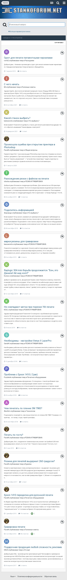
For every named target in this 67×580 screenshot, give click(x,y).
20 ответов (21, 448)
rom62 (6, 60)
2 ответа (22, 257)
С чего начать (11, 84)
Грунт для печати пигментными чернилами (28, 57)
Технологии (30, 411)
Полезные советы (28, 87)
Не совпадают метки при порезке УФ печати (29, 306)
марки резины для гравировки (21, 241)
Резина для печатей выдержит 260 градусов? (29, 461)
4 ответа (23, 105)
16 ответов (25, 228)
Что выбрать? (34, 121)
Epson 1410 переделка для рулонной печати (28, 495)
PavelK (6, 150)
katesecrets (8, 121)
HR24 (6, 550)
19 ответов (23, 513)
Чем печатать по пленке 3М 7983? (23, 408)
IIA (5, 87)
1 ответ (23, 131)
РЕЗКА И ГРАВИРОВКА (34, 181)
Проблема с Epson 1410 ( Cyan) (21, 374)
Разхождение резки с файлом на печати (26, 178)
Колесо (7, 276)
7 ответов (23, 197)
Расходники (29, 60)
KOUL (6, 310)
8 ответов (21, 327)
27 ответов (25, 294)
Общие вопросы (31, 150)
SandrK (6, 343)
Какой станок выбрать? (17, 118)
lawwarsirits (8, 244)
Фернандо (8, 213)
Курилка (28, 464)
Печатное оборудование (36, 377)
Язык (12, 576)
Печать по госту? (13, 434)
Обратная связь (50, 576)
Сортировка (59, 42)
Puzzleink (7, 377)
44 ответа (22, 71)
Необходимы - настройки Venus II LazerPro (27, 340)
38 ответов (23, 534)
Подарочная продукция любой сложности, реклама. (33, 547)
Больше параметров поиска (19, 31)
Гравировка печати (14, 526)
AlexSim (7, 411)
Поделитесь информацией (19, 210)
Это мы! (27, 550)
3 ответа (24, 422)
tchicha (6, 181)
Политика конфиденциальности (30, 576)
